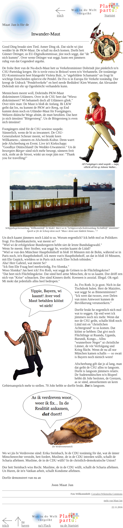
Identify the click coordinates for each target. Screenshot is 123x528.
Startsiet (109, 15)
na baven (25, 523)
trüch (60, 15)
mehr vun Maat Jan (113, 500)
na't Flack (44, 524)
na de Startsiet (69, 525)
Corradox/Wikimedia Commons (106, 494)
